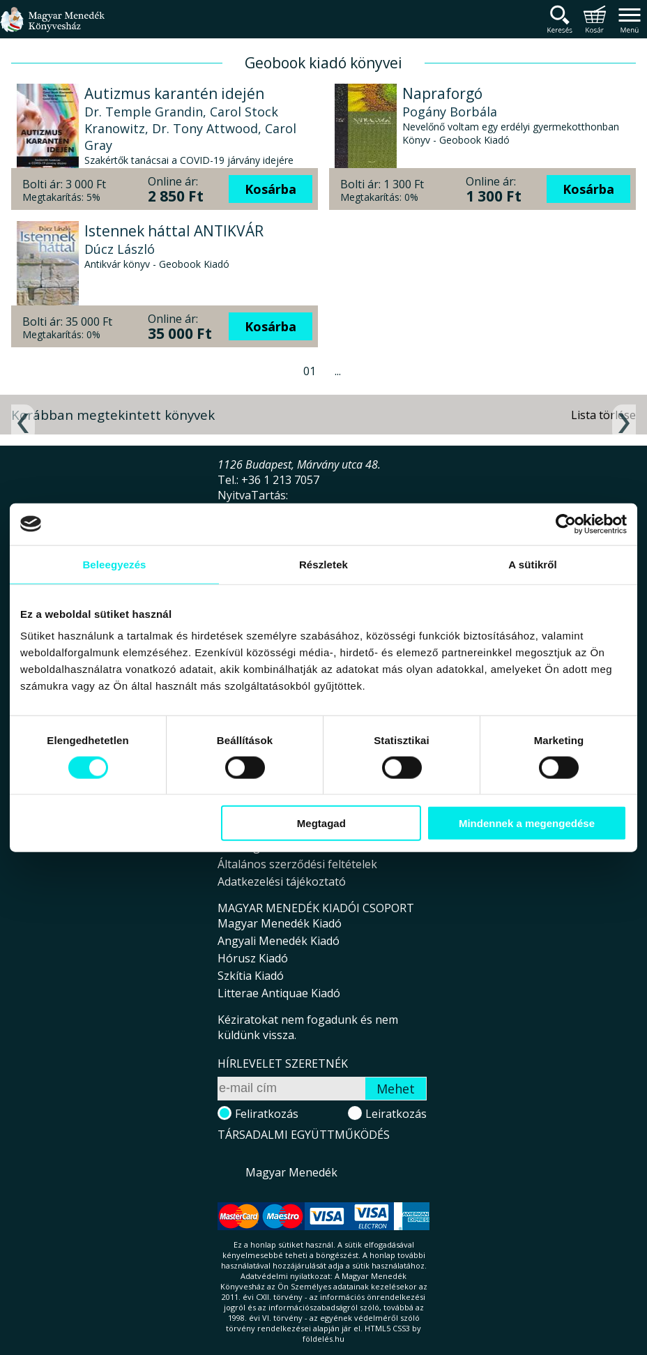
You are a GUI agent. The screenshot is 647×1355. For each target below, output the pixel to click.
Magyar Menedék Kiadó (280, 923)
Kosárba (270, 189)
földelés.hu (323, 1338)
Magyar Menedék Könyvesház (52, 27)
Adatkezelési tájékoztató (282, 881)
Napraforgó (442, 93)
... (338, 371)
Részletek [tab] (323, 564)
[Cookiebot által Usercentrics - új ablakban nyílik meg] (566, 523)
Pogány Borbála (449, 111)
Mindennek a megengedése (527, 823)
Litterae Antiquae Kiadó (279, 993)
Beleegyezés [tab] (114, 564)
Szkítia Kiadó (251, 975)
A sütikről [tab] (532, 564)
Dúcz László (119, 249)
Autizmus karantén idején (174, 93)
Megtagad (321, 823)
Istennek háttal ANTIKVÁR (174, 231)
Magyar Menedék (291, 1172)
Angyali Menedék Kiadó (279, 940)
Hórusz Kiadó (253, 958)
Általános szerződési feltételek (297, 864)
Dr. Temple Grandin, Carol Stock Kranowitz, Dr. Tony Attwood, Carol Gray (190, 128)
